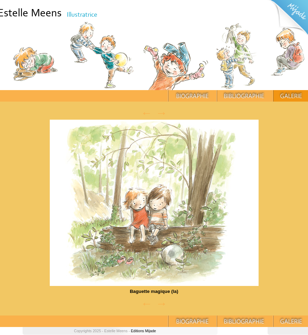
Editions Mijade (143, 331)
